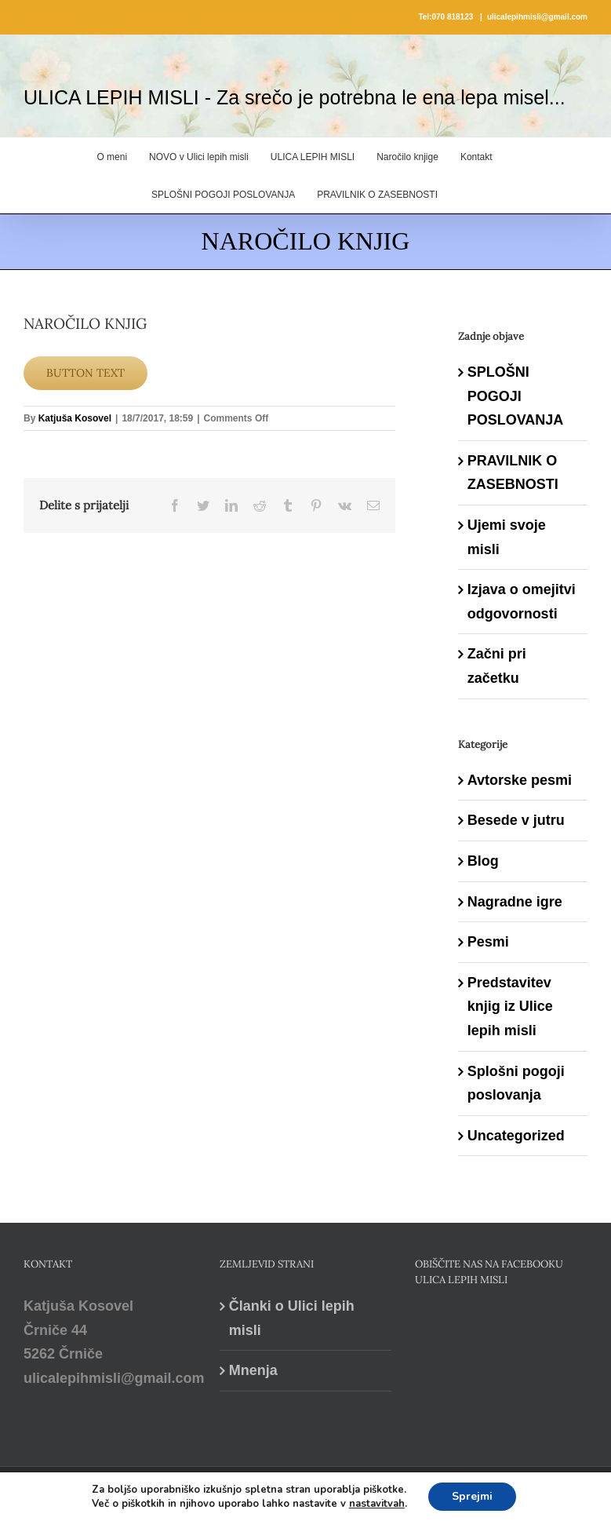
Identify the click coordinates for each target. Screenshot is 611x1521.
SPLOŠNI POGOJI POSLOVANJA (515, 396)
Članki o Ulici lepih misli (292, 1318)
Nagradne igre (514, 902)
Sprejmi (472, 1496)
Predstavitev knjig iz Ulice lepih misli (510, 1006)
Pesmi (488, 942)
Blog (483, 861)
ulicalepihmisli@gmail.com (537, 17)
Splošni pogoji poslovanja (516, 1083)
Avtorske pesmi (519, 780)
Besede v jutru (516, 820)
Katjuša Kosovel (74, 418)
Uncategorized (516, 1135)
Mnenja (253, 1370)
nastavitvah (377, 1504)
